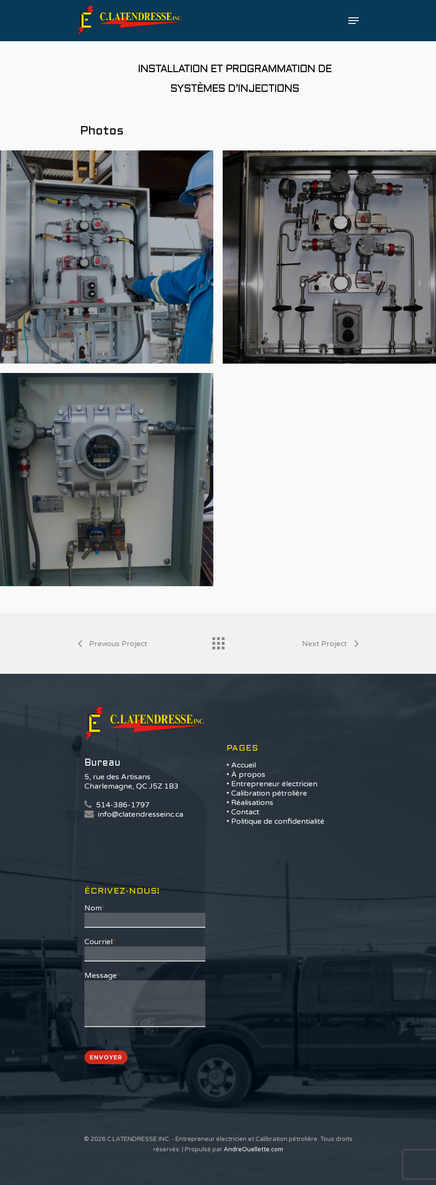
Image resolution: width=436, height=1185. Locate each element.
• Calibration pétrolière (266, 793)
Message (102, 975)
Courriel (100, 942)
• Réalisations (249, 802)
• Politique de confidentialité (275, 821)
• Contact (242, 812)
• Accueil (241, 765)
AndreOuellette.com (253, 1149)
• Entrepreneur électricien (271, 784)
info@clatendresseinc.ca (140, 814)
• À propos (245, 774)
